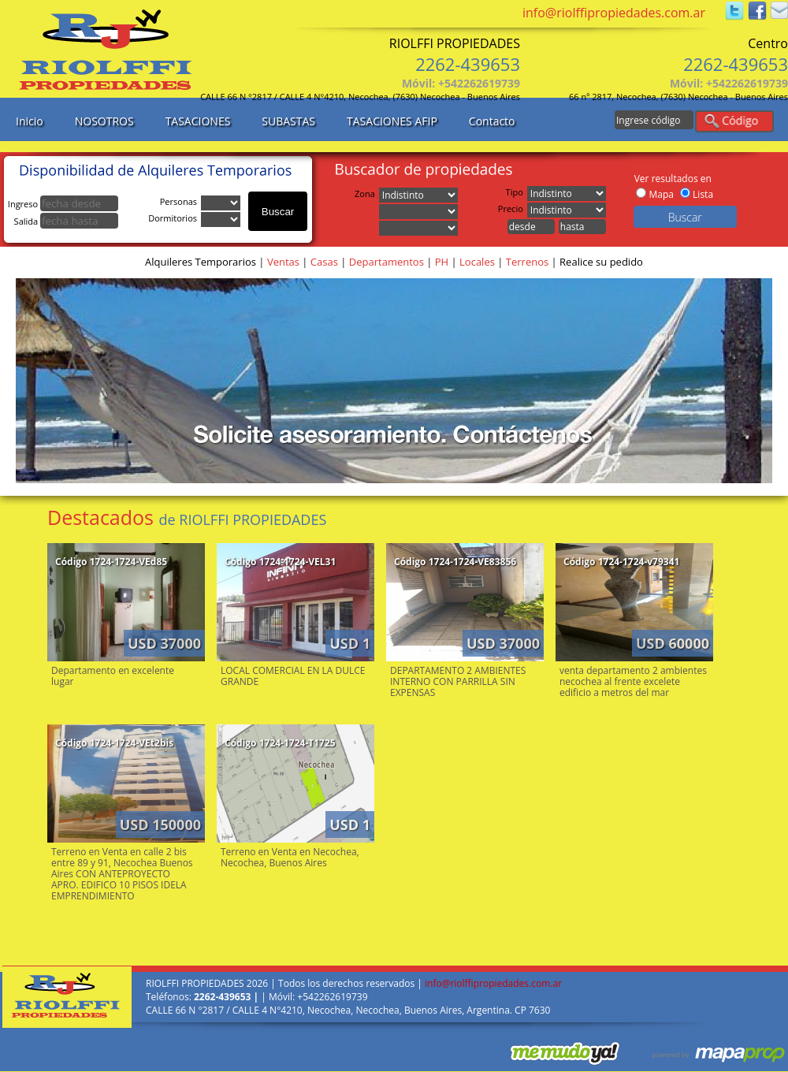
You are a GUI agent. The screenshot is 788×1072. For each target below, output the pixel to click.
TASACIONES (198, 121)
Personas (180, 201)
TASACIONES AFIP (392, 121)
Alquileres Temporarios (200, 262)
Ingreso (63, 204)
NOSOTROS (104, 121)
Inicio (29, 121)
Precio (512, 208)
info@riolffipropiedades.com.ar (613, 12)
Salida (66, 221)
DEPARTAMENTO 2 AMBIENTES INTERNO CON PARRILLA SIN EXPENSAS (458, 681)
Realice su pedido (601, 262)
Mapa (661, 194)
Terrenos (527, 262)
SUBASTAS (288, 121)
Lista (703, 194)
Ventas (283, 262)
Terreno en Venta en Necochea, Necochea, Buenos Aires (290, 857)
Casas (324, 262)
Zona (367, 193)
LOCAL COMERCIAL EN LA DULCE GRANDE (293, 676)
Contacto (492, 121)
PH (441, 262)
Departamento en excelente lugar (112, 676)
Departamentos (386, 262)
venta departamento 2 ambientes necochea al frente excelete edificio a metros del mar (633, 681)
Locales (477, 262)
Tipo (516, 192)
